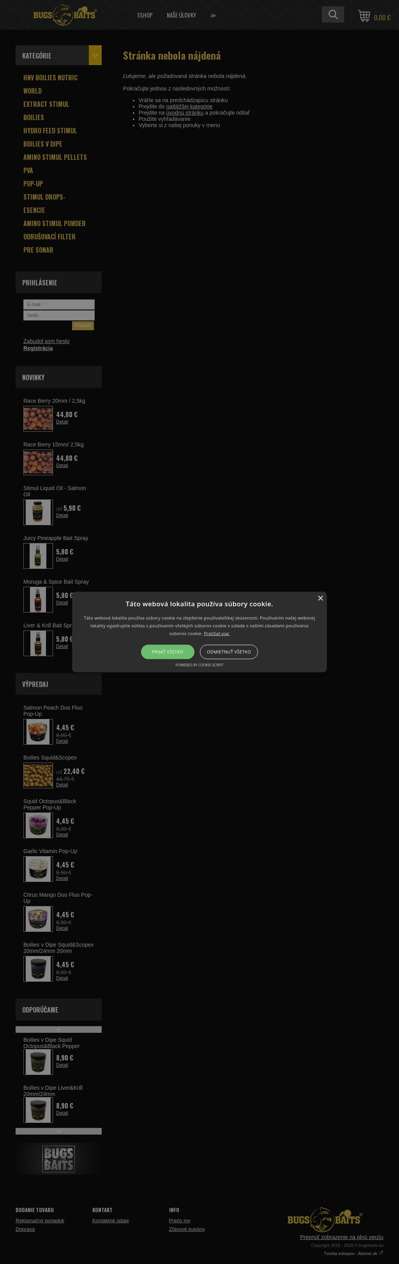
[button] (199, 632)
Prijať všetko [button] (168, 652)
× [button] (320, 599)
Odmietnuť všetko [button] (229, 652)
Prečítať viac (217, 633)
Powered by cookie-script (200, 664)
